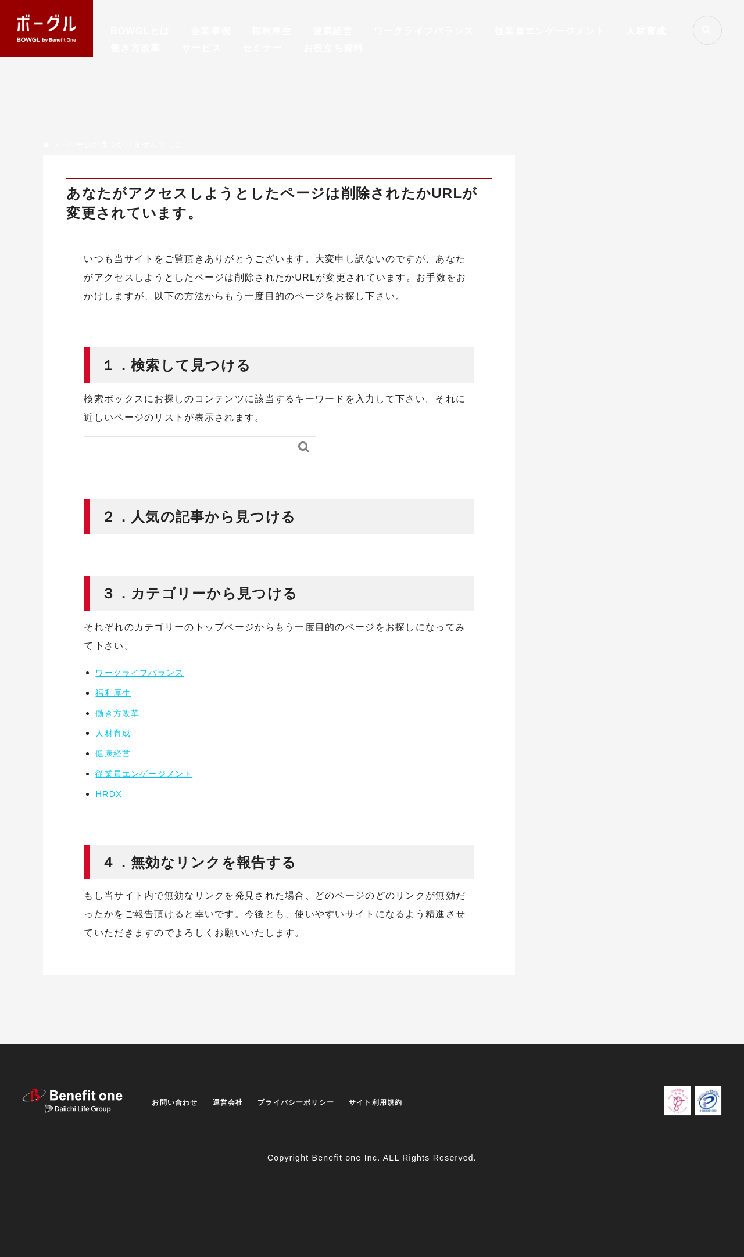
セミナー (262, 48)
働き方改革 (135, 48)
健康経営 (333, 31)
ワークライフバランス (424, 31)
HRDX (109, 794)
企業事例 (211, 31)
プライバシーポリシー (314, 1102)
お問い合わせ (178, 1102)
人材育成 (646, 31)
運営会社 (237, 1102)
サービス (201, 48)
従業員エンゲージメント (550, 31)
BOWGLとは (140, 31)
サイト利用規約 (405, 1102)
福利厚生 (272, 31)
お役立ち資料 (333, 48)
